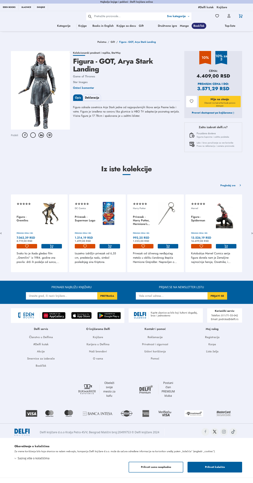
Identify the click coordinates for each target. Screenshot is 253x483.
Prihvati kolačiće (215, 472)
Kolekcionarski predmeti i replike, (92, 59)
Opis (78, 104)
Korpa (212, 350)
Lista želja (212, 357)
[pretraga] (90, 16)
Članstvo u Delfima (41, 343)
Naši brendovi (98, 357)
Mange (242, 26)
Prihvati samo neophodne (156, 472)
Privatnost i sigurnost (155, 350)
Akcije (41, 357)
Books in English (105, 26)
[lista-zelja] (27, 252)
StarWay (116, 59)
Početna (101, 48)
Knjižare (98, 343)
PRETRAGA (107, 302)
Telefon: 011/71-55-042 (224, 321)
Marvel (194, 214)
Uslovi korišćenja (155, 357)
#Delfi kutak (41, 350)
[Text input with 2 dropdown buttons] (129, 16)
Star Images (80, 88)
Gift (143, 26)
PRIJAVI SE (217, 302)
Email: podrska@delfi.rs (224, 325)
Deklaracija (92, 104)
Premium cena (209, 90)
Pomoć (155, 365)
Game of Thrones (84, 82)
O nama (98, 365)
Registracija (212, 343)
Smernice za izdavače (41, 365)
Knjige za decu (128, 26)
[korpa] (51, 252)
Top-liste (163, 33)
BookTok (131, 33)
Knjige (70, 26)
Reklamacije (155, 343)
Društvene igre (225, 26)
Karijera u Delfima (98, 350)
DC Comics (80, 214)
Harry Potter (139, 214)
